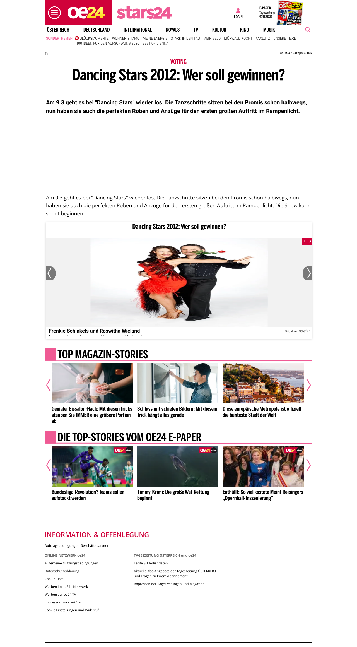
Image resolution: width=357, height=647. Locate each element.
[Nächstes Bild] (307, 273)
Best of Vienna (155, 43)
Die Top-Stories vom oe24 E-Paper (129, 438)
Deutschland (96, 29)
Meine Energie (155, 38)
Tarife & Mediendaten (151, 563)
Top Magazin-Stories (102, 354)
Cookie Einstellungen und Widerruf (72, 610)
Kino (244, 29)
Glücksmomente (94, 38)
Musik (269, 29)
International (138, 29)
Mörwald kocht (238, 38)
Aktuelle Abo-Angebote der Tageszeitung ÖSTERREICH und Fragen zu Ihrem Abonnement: (176, 573)
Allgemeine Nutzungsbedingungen (71, 563)
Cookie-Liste (54, 578)
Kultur (219, 29)
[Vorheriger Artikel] (52, 385)
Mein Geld (212, 38)
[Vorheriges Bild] (51, 273)
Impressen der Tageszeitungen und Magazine (169, 583)
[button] (53, 13)
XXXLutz (263, 38)
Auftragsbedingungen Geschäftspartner (76, 545)
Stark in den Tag (185, 38)
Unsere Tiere (284, 38)
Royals (173, 29)
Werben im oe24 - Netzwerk (66, 586)
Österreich (58, 29)
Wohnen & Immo (125, 38)
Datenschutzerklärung (62, 571)
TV (196, 29)
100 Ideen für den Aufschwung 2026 (107, 43)
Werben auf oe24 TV (60, 594)
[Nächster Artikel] (305, 385)
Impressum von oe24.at (63, 602)
